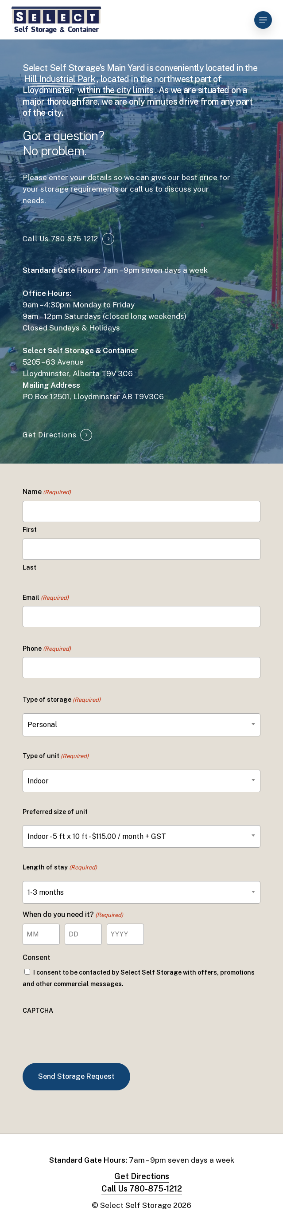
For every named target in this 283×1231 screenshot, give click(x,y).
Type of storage (62, 700)
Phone (47, 649)
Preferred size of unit (55, 811)
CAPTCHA (38, 1010)
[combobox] (141, 724)
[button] (263, 20)
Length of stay (60, 867)
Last (29, 567)
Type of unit (56, 756)
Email (46, 598)
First (30, 529)
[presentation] (90, 1036)
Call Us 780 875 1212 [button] (60, 239)
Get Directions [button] (49, 435)
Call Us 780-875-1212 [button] (141, 1188)
